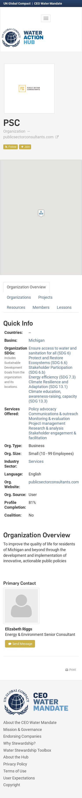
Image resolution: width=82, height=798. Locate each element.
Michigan (37, 340)
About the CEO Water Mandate (30, 722)
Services (36, 461)
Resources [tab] (16, 307)
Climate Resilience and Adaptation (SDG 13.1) (48, 384)
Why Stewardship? (19, 743)
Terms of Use (14, 771)
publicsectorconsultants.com (31, 137)
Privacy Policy (15, 764)
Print (70, 669)
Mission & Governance (22, 729)
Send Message (20, 643)
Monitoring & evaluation (49, 418)
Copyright (11, 784)
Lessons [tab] (64, 307)
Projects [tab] (45, 297)
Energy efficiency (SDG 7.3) (52, 377)
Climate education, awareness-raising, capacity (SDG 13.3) (53, 396)
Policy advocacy (42, 409)
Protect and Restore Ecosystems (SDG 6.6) (48, 360)
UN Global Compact (17, 3)
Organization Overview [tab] (26, 287)
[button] (41, 213)
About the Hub (15, 757)
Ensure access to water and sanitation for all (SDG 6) (53, 350)
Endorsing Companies (22, 736)
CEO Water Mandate (48, 3)
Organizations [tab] (19, 297)
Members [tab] (41, 307)
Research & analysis (46, 428)
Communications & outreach (53, 413)
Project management (47, 423)
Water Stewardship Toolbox (27, 750)
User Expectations (19, 778)
